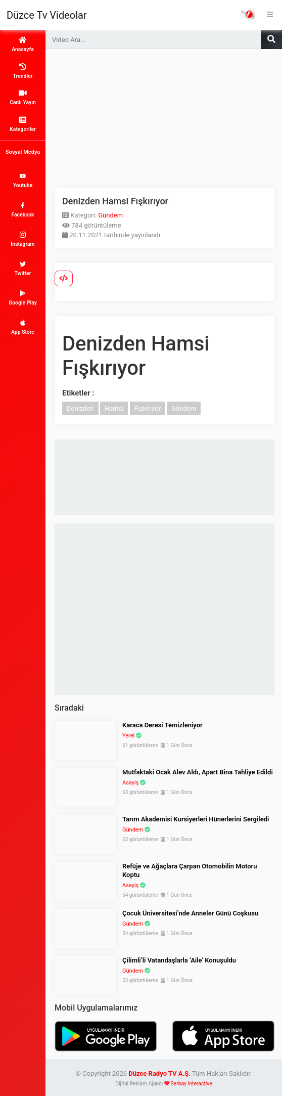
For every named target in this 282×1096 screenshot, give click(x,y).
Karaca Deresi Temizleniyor (162, 725)
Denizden (80, 408)
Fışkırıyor (147, 408)
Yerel (128, 735)
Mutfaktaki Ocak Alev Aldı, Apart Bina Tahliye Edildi (197, 772)
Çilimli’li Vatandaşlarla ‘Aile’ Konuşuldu (179, 960)
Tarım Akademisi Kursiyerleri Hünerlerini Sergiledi (195, 819)
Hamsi (114, 408)
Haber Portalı (247, 14)
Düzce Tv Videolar (47, 15)
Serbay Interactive (191, 1083)
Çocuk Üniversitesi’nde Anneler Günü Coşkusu (190, 913)
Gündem (110, 215)
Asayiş (130, 782)
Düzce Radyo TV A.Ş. (159, 1073)
